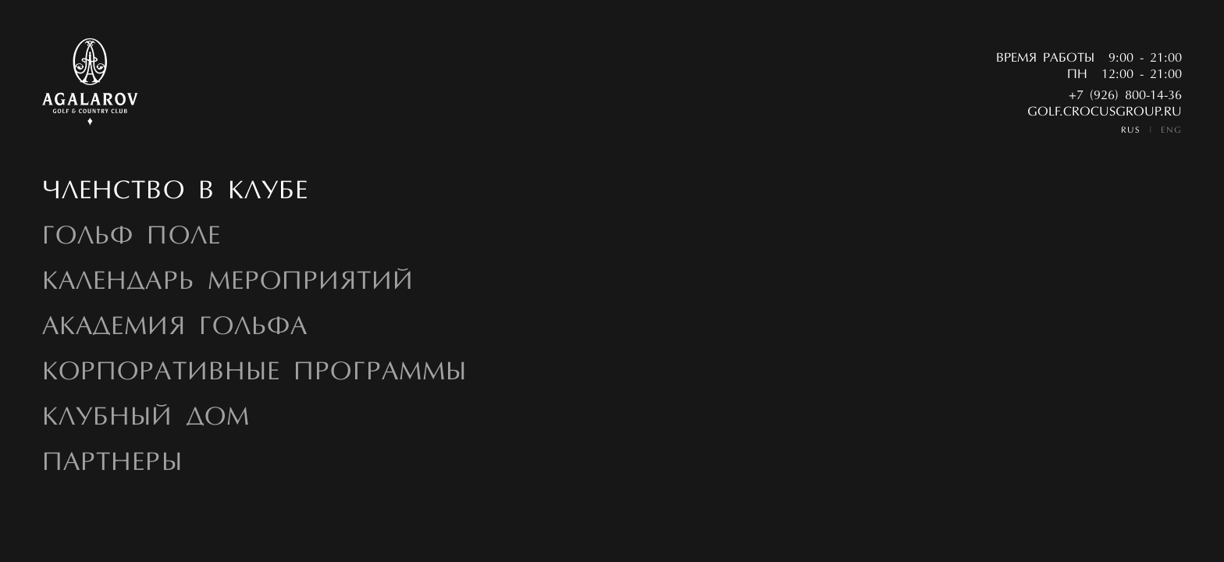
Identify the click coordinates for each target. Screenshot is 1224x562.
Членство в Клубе (175, 192)
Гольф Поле (131, 237)
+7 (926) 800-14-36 (1125, 96)
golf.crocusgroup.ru (1104, 112)
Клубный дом (146, 418)
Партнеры (112, 463)
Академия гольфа (175, 328)
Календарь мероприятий (228, 282)
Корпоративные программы (254, 373)
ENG (1171, 130)
